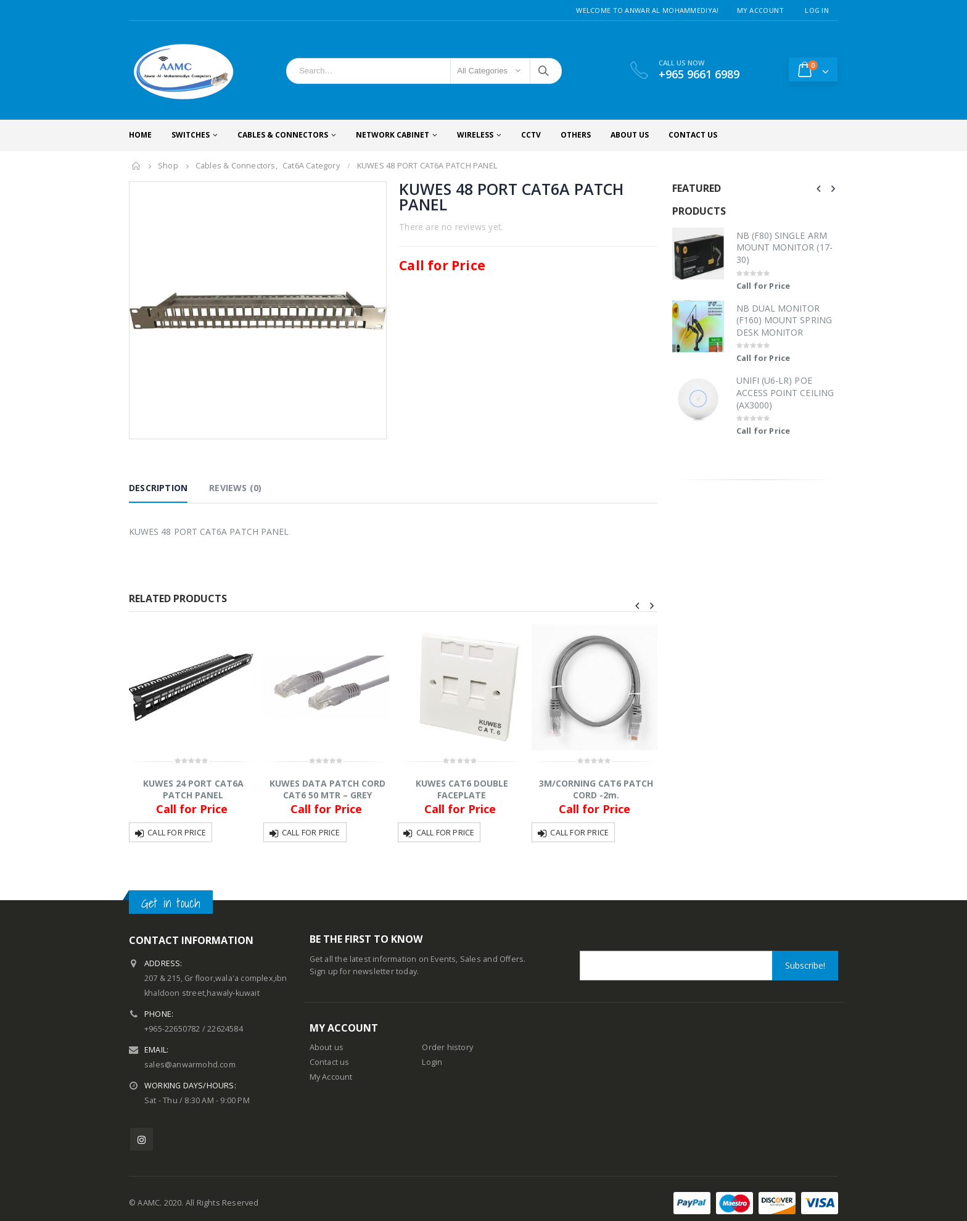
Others (576, 135)
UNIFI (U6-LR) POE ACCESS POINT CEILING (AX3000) (785, 392)
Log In (817, 10)
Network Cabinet (392, 135)
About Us (630, 135)
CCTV (531, 135)
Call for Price (176, 832)
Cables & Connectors (282, 135)
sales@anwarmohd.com (190, 1064)
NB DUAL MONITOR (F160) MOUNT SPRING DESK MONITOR (784, 320)
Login (432, 1062)
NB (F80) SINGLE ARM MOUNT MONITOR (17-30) (784, 247)
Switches (190, 135)
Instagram (141, 1139)
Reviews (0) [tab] (235, 488)
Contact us (330, 1062)
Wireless (475, 135)
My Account (760, 10)
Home (140, 135)
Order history (447, 1047)
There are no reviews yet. (451, 227)
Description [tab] (158, 488)
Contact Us (693, 135)
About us (327, 1047)
